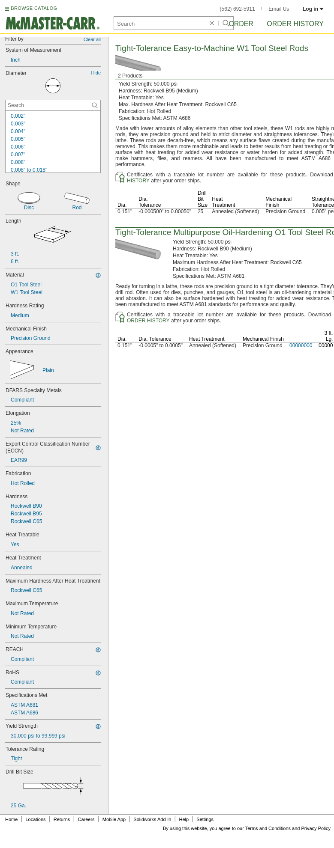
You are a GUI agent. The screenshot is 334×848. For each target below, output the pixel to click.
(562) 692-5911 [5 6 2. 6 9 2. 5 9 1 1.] (237, 9)
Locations (36, 819)
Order (241, 23)
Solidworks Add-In (152, 819)
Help (184, 819)
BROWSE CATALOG (34, 8)
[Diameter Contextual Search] (53, 105)
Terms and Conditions (268, 828)
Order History (295, 23)
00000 (326, 345)
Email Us (278, 9)
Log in (313, 9)
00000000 (300, 345)
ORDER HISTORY (148, 321)
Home (11, 819)
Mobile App (114, 819)
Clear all (92, 39)
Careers (86, 819)
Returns (62, 819)
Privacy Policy (316, 828)
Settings (205, 819)
